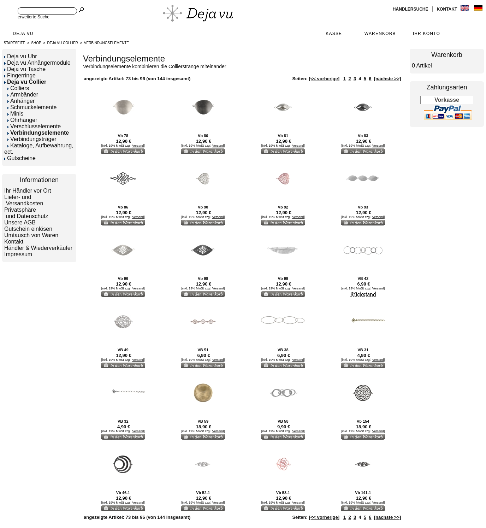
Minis (15, 114)
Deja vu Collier (62, 43)
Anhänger (21, 101)
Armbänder (22, 95)
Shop (36, 43)
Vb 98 (203, 278)
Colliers (18, 88)
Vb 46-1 (123, 493)
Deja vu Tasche (25, 69)
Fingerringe (20, 75)
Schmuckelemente (32, 107)
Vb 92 (283, 207)
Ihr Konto (426, 33)
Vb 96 (123, 278)
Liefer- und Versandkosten (23, 200)
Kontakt (447, 9)
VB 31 (362, 350)
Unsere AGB (20, 222)
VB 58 (283, 421)
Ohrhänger (22, 120)
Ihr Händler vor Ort (27, 191)
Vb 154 (363, 421)
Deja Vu (23, 33)
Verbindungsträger (32, 139)
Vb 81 (283, 136)
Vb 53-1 (283, 493)
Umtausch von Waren (31, 235)
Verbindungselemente (106, 43)
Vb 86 (123, 207)
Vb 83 (363, 136)
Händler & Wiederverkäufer (38, 248)
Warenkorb (380, 33)
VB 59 (202, 421)
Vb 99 (283, 278)
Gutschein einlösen (28, 229)
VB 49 (123, 350)
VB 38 (283, 350)
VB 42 (362, 278)
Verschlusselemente (34, 126)
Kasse (334, 33)
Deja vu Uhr (20, 56)
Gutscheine (20, 158)
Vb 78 (123, 136)
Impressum (18, 254)
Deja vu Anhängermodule (37, 63)
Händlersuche (411, 9)
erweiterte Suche (33, 16)
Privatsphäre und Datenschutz (26, 213)
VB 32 (123, 421)
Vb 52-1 (203, 493)
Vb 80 (203, 136)
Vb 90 (203, 207)
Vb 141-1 (363, 493)
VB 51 (202, 350)
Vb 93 (363, 207)
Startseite (14, 43)
